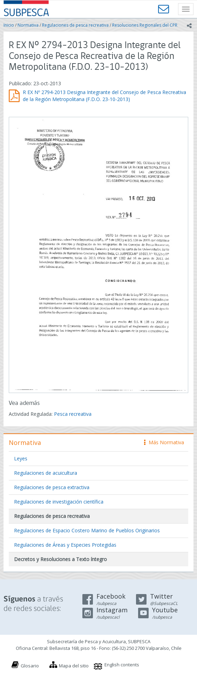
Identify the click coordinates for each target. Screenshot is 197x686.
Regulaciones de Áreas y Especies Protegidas (65, 544)
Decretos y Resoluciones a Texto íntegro (60, 559)
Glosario (30, 665)
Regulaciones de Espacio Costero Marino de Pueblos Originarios (87, 530)
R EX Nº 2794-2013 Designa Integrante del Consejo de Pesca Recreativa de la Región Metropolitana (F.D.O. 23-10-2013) (104, 95)
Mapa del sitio (74, 665)
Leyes (20, 458)
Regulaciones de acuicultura (45, 472)
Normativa (28, 25)
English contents (121, 664)
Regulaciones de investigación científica (58, 501)
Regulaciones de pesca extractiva (51, 487)
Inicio (9, 25)
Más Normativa (164, 442)
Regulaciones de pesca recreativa (75, 25)
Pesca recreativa (72, 414)
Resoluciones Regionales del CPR (144, 25)
